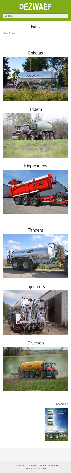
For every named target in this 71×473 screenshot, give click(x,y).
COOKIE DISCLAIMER (48, 465)
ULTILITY (42, 468)
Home (5, 33)
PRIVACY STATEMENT (27, 465)
